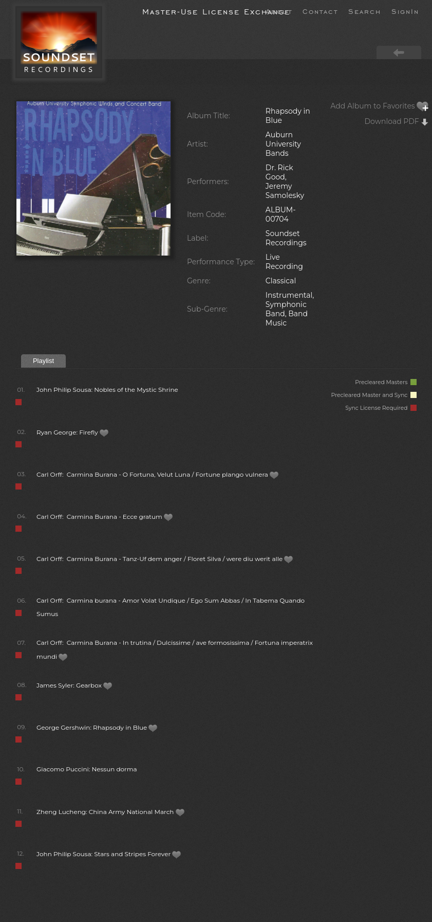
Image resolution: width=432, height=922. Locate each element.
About (279, 11)
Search (364, 11)
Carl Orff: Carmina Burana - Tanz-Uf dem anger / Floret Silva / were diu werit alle (164, 559)
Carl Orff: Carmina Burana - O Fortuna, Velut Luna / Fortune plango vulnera (157, 474)
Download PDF (397, 121)
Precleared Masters (386, 382)
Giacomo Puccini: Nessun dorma (86, 769)
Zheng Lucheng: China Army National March (110, 812)
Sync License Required (381, 408)
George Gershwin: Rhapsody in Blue (97, 727)
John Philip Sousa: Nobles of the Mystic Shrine (107, 389)
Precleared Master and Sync (374, 395)
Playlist (43, 361)
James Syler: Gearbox (74, 685)
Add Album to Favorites (379, 106)
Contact (320, 11)
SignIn (405, 11)
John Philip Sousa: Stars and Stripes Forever (108, 854)
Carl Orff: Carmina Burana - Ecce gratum (104, 516)
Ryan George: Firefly (72, 432)
